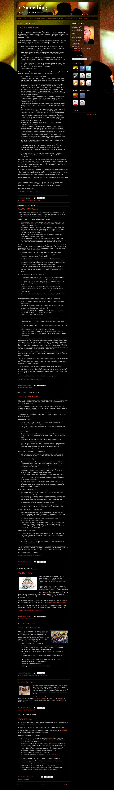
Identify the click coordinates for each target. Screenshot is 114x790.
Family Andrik (25, 675)
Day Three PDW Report (28, 27)
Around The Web (26, 200)
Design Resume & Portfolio (55, 18)
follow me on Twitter (91, 114)
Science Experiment (27, 682)
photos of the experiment (39, 698)
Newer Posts (20, 784)
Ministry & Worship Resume (37, 18)
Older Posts (66, 784)
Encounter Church (70, 18)
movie (61, 700)
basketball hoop (53, 754)
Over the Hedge (28, 763)
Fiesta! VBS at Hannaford (29, 627)
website (34, 767)
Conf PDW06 (33, 200)
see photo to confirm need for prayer (56, 602)
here (40, 192)
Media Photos (44, 675)
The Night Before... (26, 573)
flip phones (50, 738)
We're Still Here (25, 719)
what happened (48, 592)
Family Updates (32, 618)
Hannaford (37, 675)
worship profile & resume (78, 50)
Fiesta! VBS (45, 631)
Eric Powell (76, 26)
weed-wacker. (27, 757)
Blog (19, 18)
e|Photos (60, 698)
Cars (37, 763)
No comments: (35, 776)
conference (64, 730)
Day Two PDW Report (28, 209)
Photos (80, 18)
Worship (39, 200)
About (25, 18)
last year (36, 687)
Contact (86, 18)
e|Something (33, 7)
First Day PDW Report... (29, 396)
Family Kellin (32, 675)
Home (43, 784)
